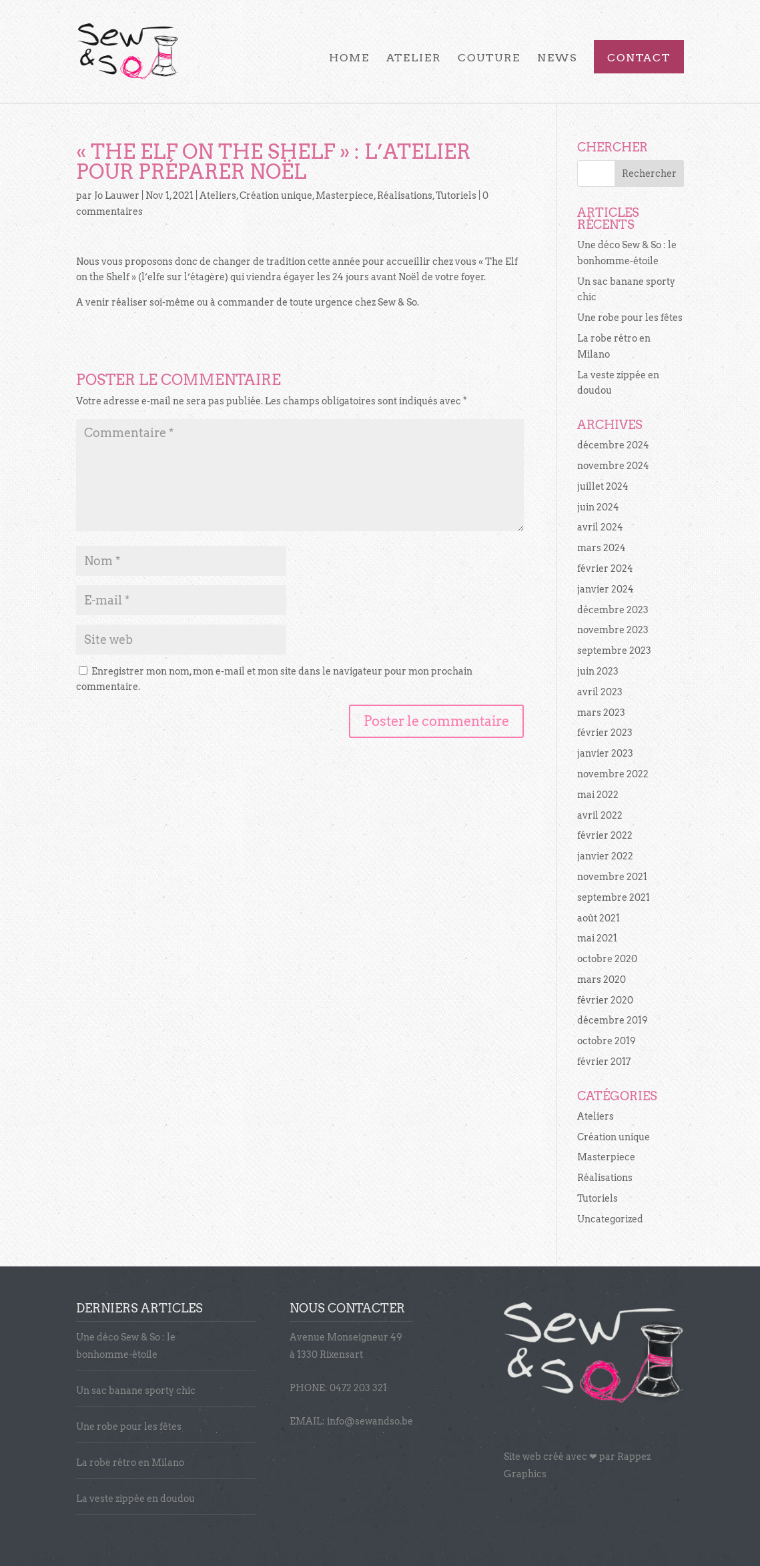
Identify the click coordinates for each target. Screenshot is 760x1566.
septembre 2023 (614, 650)
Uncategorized (610, 1219)
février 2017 (604, 1061)
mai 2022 (598, 794)
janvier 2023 (605, 753)
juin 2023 (598, 671)
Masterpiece (345, 195)
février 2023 (605, 732)
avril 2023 (600, 692)
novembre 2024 (613, 465)
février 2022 (605, 835)
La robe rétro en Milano (130, 1462)
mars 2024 (601, 547)
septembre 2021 (613, 897)
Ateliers (218, 195)
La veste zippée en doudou (135, 1498)
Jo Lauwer (116, 195)
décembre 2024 (613, 445)
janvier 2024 (605, 589)
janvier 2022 (605, 856)
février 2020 (605, 1000)
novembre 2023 (613, 630)
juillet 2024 (603, 486)
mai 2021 (597, 938)
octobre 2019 (606, 1041)
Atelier (413, 58)
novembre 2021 (612, 876)
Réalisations (404, 195)
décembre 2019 (612, 1020)
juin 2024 (598, 507)
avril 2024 (600, 527)
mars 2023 (601, 712)
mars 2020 (601, 979)
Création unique (276, 195)
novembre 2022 (613, 774)
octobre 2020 (607, 958)
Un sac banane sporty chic (136, 1390)
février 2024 (605, 568)
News (557, 58)
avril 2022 (600, 815)
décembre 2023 (613, 610)
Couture (489, 58)
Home (349, 58)
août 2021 (598, 918)
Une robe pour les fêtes (630, 317)
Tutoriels (456, 195)
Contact (639, 58)
